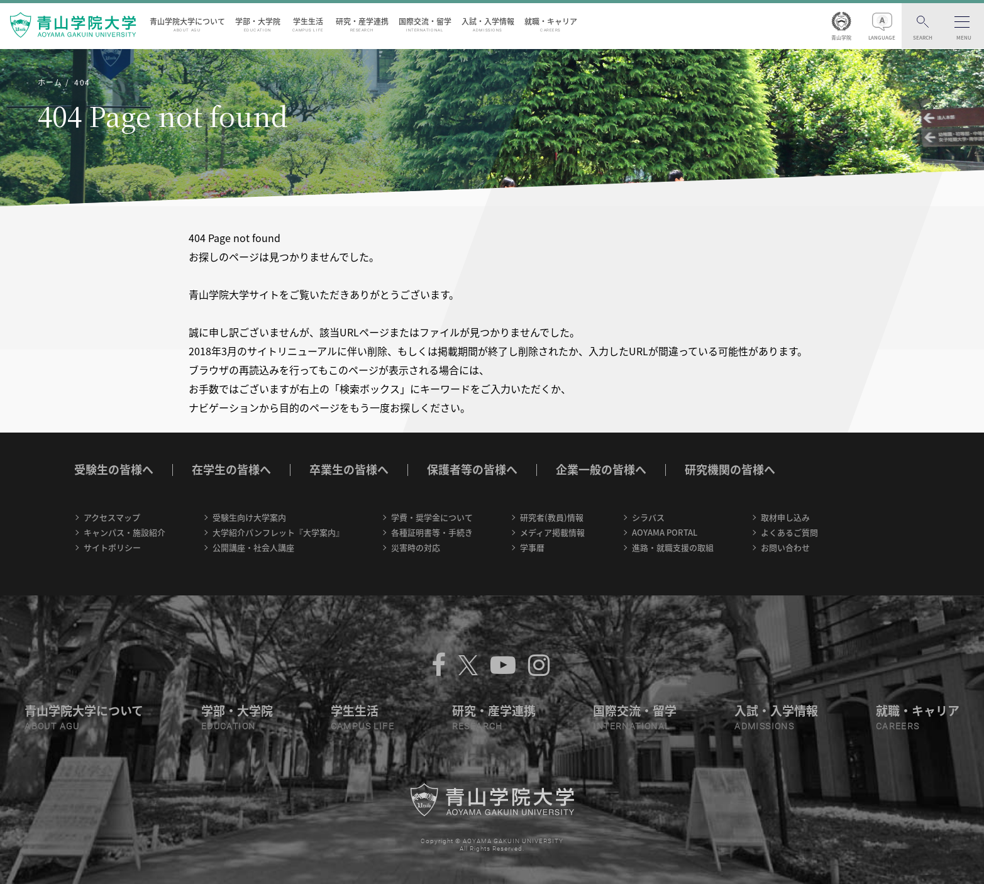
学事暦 (532, 547)
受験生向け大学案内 (249, 517)
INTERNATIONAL (631, 726)
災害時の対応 (415, 547)
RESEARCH (477, 726)
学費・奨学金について (432, 517)
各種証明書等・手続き (432, 532)
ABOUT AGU (52, 726)
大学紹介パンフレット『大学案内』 (278, 532)
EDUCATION (228, 726)
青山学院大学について (187, 24)
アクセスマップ (112, 517)
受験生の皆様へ (113, 469)
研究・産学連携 (362, 24)
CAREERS (898, 726)
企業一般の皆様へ (601, 469)
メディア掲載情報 (552, 532)
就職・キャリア (550, 24)
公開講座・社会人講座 (253, 547)
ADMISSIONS (764, 726)
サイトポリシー (112, 547)
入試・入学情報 (488, 24)
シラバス (648, 517)
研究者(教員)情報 (551, 517)
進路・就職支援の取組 (673, 547)
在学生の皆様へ (231, 469)
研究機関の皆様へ (730, 469)
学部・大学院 (257, 24)
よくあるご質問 (789, 532)
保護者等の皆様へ (472, 469)
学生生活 (308, 24)
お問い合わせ (785, 547)
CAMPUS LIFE (362, 726)
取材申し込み (785, 517)
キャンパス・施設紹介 (124, 532)
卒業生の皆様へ (349, 469)
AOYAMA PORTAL (664, 532)
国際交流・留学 (425, 24)
